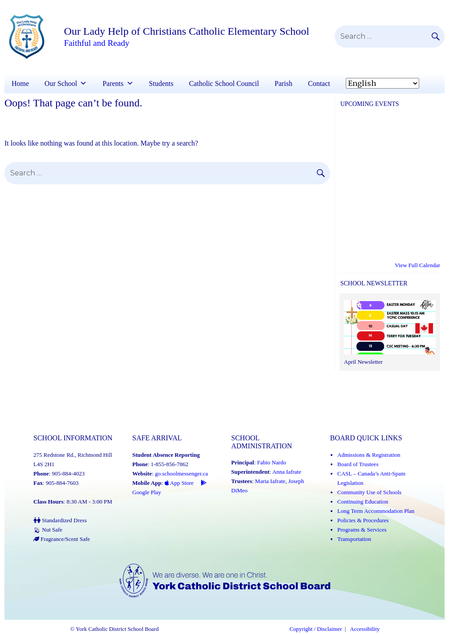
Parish (283, 83)
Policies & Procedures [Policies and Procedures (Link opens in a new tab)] (363, 520)
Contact (319, 83)
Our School (60, 83)
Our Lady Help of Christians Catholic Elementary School (186, 31)
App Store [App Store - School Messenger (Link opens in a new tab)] (179, 483)
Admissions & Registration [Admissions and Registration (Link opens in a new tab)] (368, 454)
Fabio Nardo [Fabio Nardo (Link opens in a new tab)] (271, 462)
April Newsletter (363, 361)
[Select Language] (382, 83)
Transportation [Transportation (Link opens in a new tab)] (354, 539)
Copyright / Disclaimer (315, 629)
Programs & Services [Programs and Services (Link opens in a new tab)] (361, 529)
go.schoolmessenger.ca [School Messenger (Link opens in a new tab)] (181, 473)
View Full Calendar (417, 265)
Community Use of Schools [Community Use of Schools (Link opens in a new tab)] (369, 492)
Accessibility (365, 629)
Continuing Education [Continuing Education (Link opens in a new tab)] (362, 501)
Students (161, 83)
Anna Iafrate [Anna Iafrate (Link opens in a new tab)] (286, 471)
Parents (112, 83)
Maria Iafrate (270, 481)
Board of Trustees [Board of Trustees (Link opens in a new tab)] (357, 464)
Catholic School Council (224, 83)
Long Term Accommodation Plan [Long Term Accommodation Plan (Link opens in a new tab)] (375, 511)
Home (20, 83)
